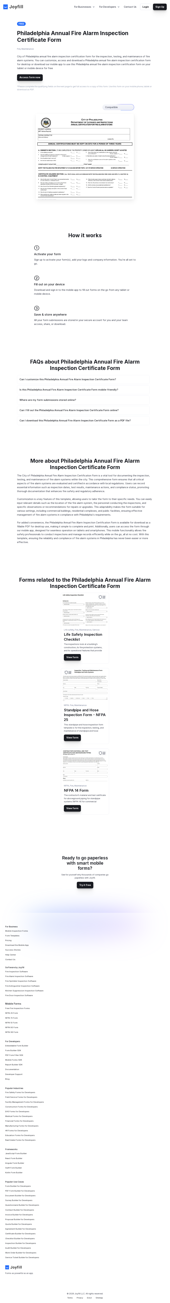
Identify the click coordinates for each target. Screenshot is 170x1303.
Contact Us (130, 6)
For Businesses (82, 6)
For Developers (107, 6)
